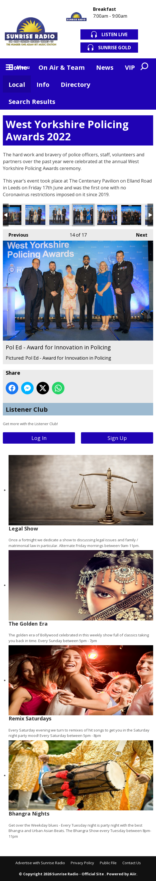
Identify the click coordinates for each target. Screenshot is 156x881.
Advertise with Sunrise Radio (40, 862)
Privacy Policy (82, 862)
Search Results (32, 101)
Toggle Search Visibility (144, 66)
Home (18, 67)
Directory (75, 84)
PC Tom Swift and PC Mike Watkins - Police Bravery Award (59, 215)
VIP (130, 67)
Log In (38, 438)
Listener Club (27, 409)
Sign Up (117, 438)
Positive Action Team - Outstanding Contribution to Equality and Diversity (107, 215)
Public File (108, 862)
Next (138, 233)
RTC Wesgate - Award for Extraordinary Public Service (131, 215)
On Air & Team (62, 67)
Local (17, 84)
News (105, 67)
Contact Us (131, 862)
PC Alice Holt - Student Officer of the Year (35, 215)
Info (43, 84)
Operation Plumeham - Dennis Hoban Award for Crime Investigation (11, 215)
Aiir (133, 873)
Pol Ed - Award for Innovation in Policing (83, 215)
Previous (15, 233)
